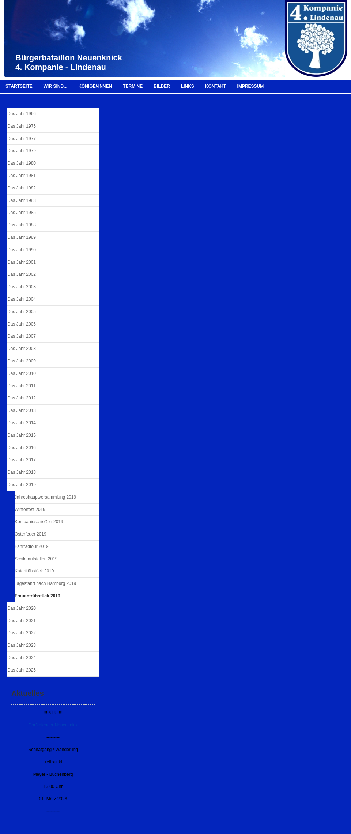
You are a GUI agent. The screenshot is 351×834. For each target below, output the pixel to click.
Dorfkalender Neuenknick (53, 725)
